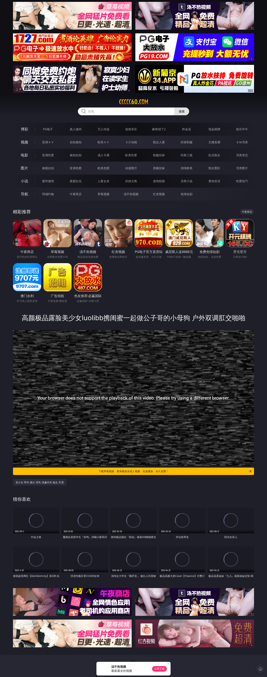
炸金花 (186, 129)
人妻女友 (103, 181)
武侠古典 (131, 181)
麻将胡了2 (159, 129)
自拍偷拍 (76, 142)
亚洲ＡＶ (48, 142)
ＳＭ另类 (242, 142)
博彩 (24, 129)
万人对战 (103, 129)
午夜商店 (76, 194)
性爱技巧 (242, 181)
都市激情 (48, 181)
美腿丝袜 (159, 168)
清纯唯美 (186, 168)
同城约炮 (48, 194)
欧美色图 (103, 168)
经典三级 (186, 155)
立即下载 (159, 669)
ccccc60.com (133, 102)
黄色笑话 (214, 181)
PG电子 (48, 129)
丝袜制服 (186, 142)
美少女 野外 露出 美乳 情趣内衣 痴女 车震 (40, 482)
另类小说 (186, 181)
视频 (24, 142)
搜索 (182, 111)
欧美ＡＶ (103, 142)
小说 (24, 180)
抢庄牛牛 (242, 129)
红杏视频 (159, 194)
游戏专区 (131, 129)
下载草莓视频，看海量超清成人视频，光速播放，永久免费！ (175, 471)
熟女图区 (214, 168)
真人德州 (76, 129)
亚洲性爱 (48, 155)
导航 (24, 193)
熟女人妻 (159, 142)
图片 (24, 168)
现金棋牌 (214, 129)
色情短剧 (186, 194)
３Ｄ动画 (131, 142)
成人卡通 (103, 155)
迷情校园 (159, 181)
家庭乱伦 (76, 181)
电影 (24, 155)
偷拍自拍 (76, 155)
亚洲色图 (76, 168)
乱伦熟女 (214, 155)
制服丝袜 (159, 155)
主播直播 (214, 142)
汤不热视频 (131, 194)
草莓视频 (103, 194)
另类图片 (242, 168)
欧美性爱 (131, 155)
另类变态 (242, 155)
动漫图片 (131, 168)
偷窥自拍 (48, 168)
